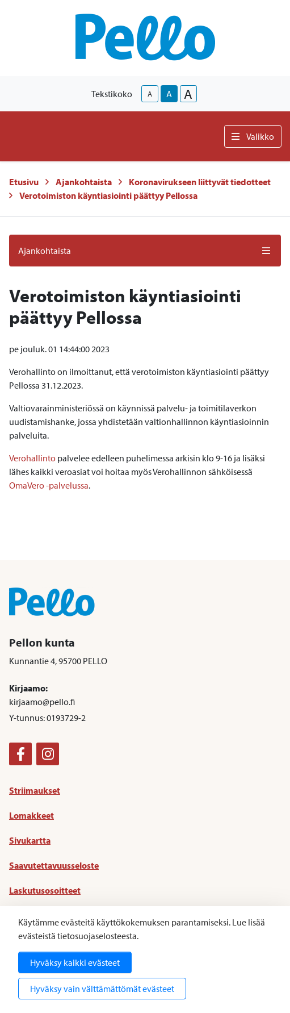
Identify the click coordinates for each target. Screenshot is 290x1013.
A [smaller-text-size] (150, 93)
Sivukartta (30, 840)
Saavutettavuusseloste (54, 865)
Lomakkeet (31, 815)
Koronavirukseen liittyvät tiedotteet (200, 181)
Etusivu (24, 181)
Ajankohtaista (84, 181)
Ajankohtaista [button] (145, 250)
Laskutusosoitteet (45, 890)
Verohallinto (32, 458)
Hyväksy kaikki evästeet (75, 962)
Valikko (253, 136)
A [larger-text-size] (188, 93)
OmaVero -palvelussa (49, 485)
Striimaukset (34, 790)
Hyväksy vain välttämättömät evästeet (102, 988)
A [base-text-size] (169, 93)
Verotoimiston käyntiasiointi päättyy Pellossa (108, 195)
